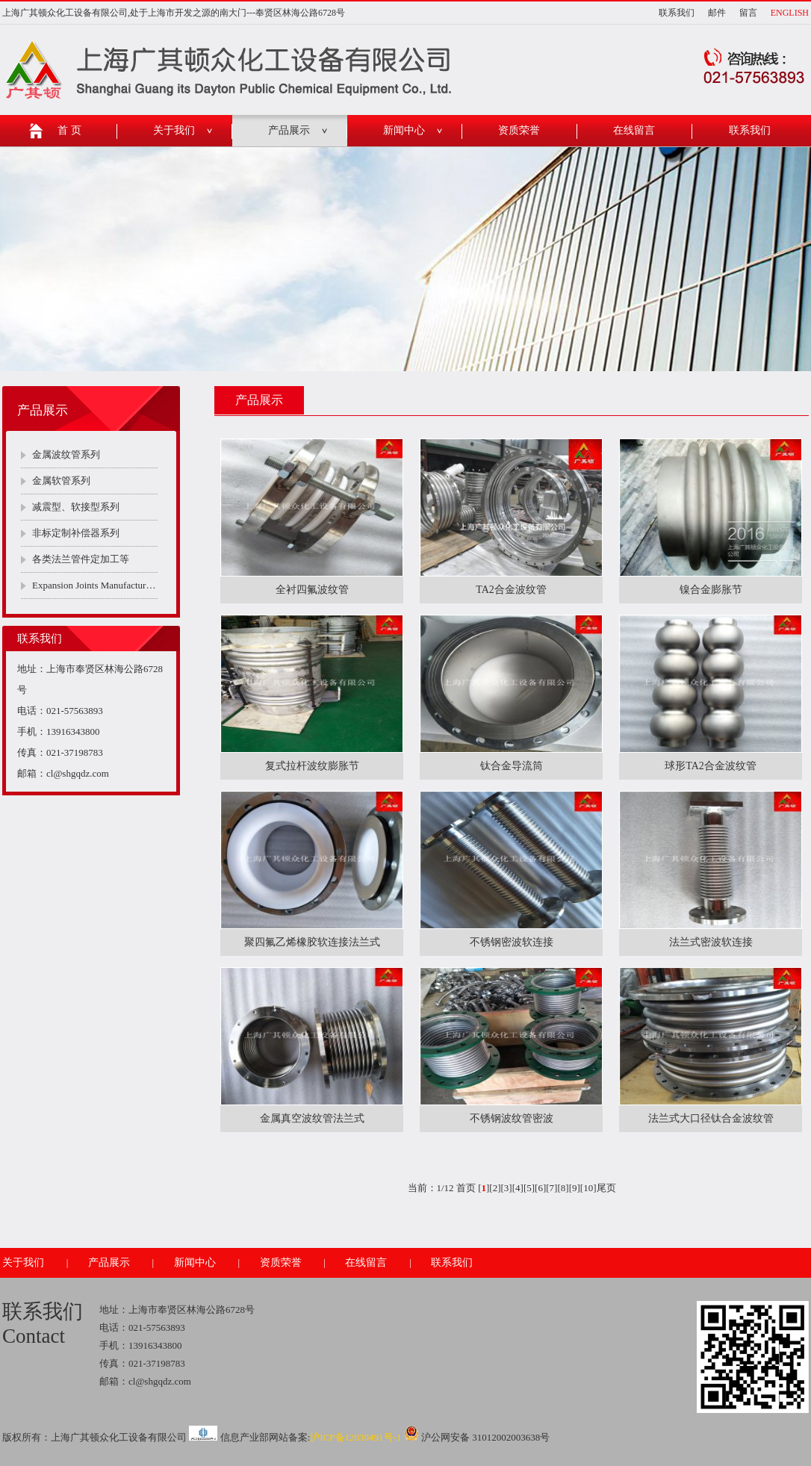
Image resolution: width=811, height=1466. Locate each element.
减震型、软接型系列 (75, 506)
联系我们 (677, 12)
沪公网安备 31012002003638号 (477, 1437)
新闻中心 (404, 130)
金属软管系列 (61, 480)
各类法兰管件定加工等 (80, 559)
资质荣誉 (519, 130)
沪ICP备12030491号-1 (355, 1437)
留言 (748, 12)
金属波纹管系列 (66, 454)
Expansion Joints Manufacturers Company (95, 585)
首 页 (69, 130)
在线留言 (634, 130)
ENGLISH (790, 12)
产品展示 (289, 130)
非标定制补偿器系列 (75, 532)
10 (588, 1187)
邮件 (717, 12)
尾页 (606, 1187)
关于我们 (174, 130)
